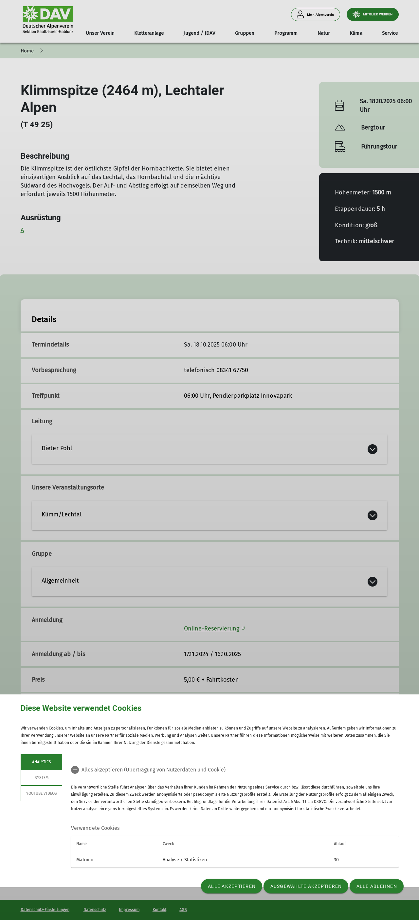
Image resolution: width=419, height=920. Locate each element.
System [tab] (41, 777)
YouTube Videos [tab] (41, 793)
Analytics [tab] (41, 762)
